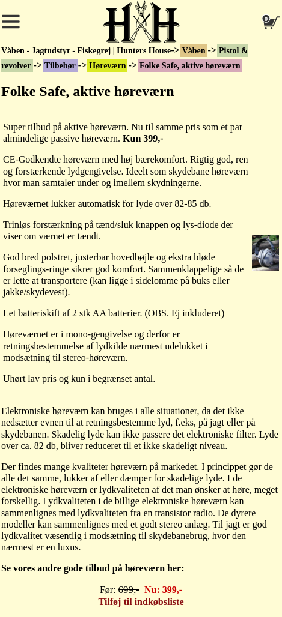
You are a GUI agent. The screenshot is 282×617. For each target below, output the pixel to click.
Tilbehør (60, 65)
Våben (194, 50)
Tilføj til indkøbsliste (141, 602)
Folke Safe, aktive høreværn (190, 65)
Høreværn (107, 65)
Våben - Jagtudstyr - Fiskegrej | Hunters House (86, 50)
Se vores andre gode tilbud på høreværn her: (92, 568)
